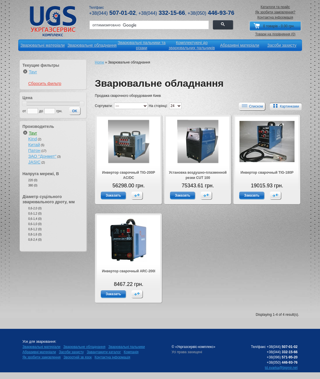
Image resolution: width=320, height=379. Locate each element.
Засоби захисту (71, 352)
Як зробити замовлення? (275, 12)
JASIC (34, 161)
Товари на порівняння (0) (275, 34)
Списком (251, 106)
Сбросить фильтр (44, 83)
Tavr (33, 71)
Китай (34, 144)
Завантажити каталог (104, 352)
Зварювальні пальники (126, 347)
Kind (32, 138)
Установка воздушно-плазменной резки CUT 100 (197, 175)
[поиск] (148, 25)
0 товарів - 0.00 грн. (279, 26)
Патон (34, 150)
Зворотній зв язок (77, 357)
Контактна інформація (275, 17)
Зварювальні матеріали (42, 347)
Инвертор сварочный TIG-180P (267, 173)
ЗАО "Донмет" (42, 156)
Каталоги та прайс (275, 7)
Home (99, 62)
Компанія (131, 352)
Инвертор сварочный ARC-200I (128, 271)
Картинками (285, 106)
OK (74, 111)
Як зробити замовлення (42, 357)
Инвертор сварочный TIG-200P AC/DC (128, 175)
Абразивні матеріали (39, 352)
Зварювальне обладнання (84, 347)
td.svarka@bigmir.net (281, 368)
